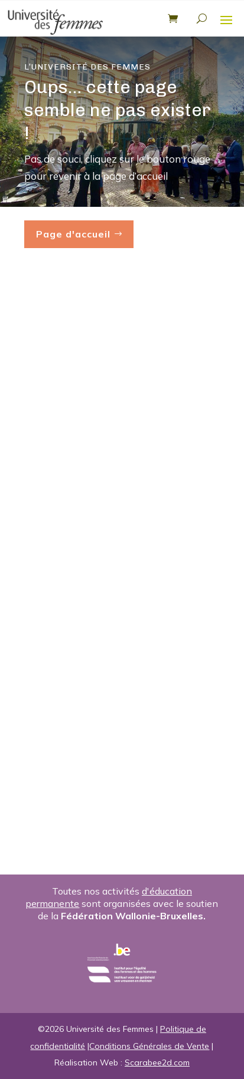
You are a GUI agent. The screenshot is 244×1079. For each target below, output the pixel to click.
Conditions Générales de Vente (149, 1046)
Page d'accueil (73, 234)
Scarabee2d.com (157, 1062)
